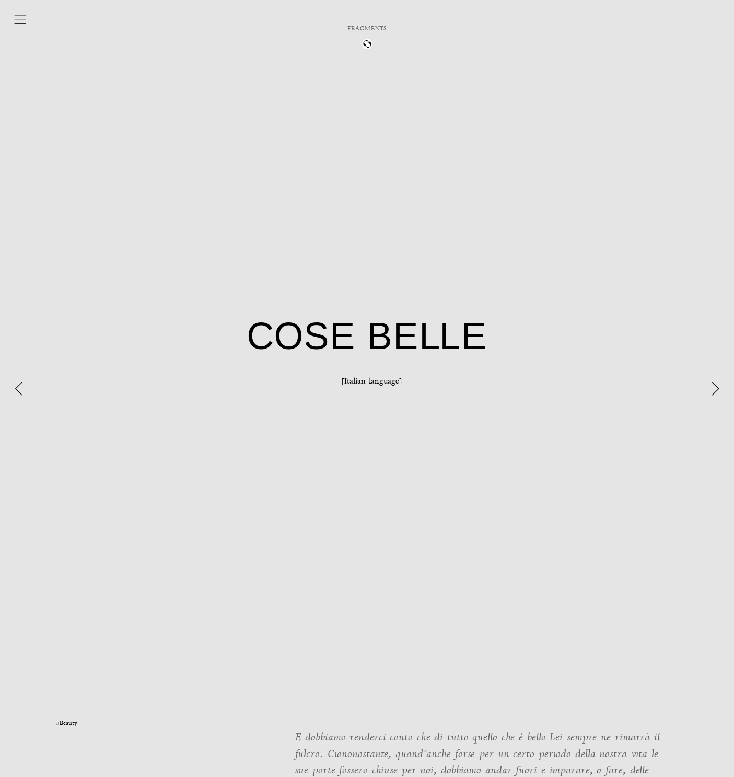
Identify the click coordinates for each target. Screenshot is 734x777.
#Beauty (67, 723)
